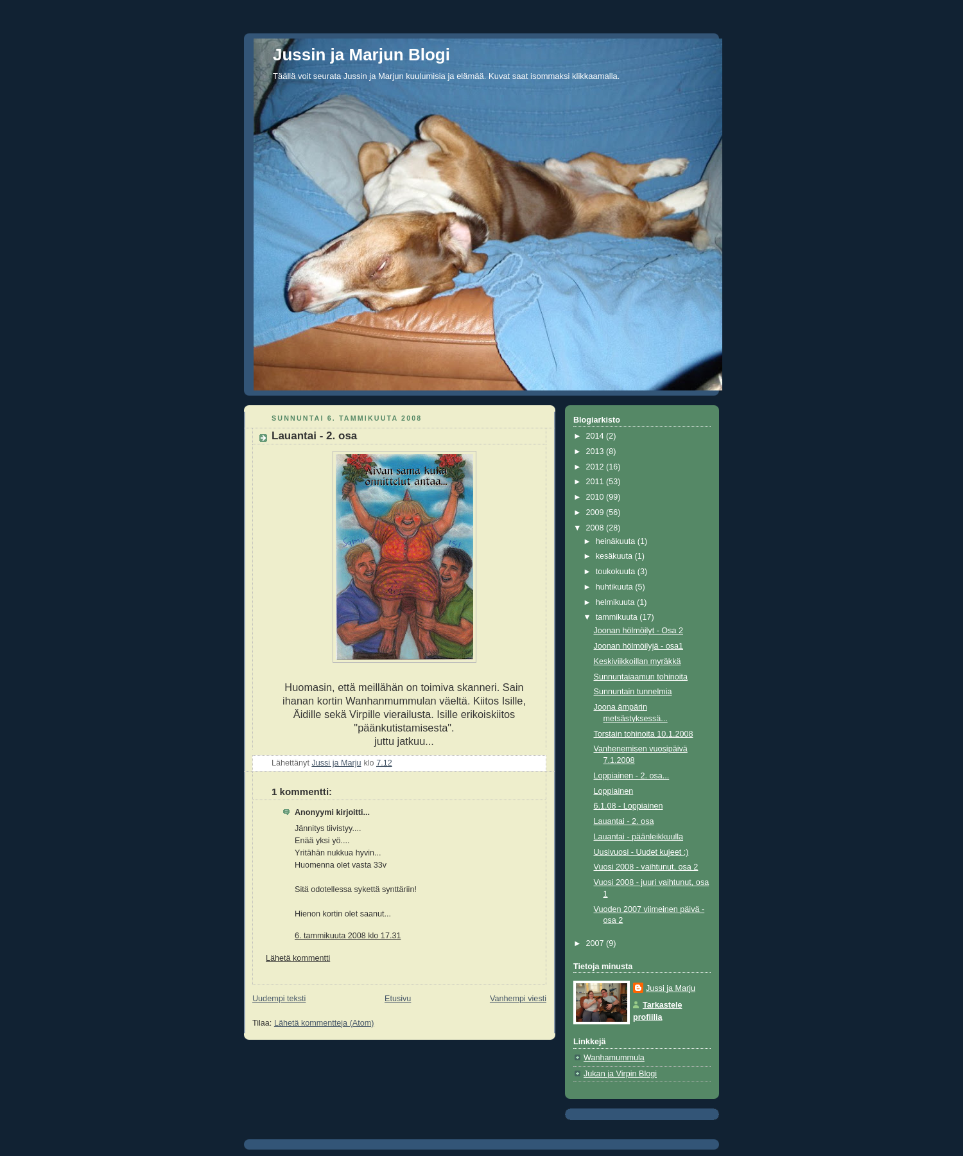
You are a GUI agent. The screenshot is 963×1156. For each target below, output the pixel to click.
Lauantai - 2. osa (624, 821)
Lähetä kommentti (298, 958)
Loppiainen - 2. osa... (632, 775)
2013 (596, 451)
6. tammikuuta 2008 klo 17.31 (348, 935)
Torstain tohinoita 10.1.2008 (643, 734)
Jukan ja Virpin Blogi (620, 1073)
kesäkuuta (615, 556)
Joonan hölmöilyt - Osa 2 (638, 630)
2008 (596, 527)
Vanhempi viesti (518, 998)
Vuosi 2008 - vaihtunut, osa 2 (646, 867)
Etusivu (398, 998)
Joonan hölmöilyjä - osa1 (639, 646)
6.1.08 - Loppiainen (628, 805)
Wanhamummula (614, 1057)
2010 (596, 497)
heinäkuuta (617, 541)
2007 (596, 943)
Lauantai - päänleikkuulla (639, 836)
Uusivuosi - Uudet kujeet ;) (641, 852)
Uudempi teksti (279, 998)
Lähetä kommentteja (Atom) (324, 1023)
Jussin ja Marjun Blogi (361, 54)
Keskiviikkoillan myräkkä (637, 661)
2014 (596, 436)
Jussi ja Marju (670, 988)
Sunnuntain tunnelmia (633, 691)
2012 (596, 466)
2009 (596, 512)
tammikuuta (618, 617)
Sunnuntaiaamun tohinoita (641, 676)
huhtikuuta (616, 586)
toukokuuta (617, 571)
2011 (596, 481)
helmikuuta (616, 602)
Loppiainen (614, 791)
